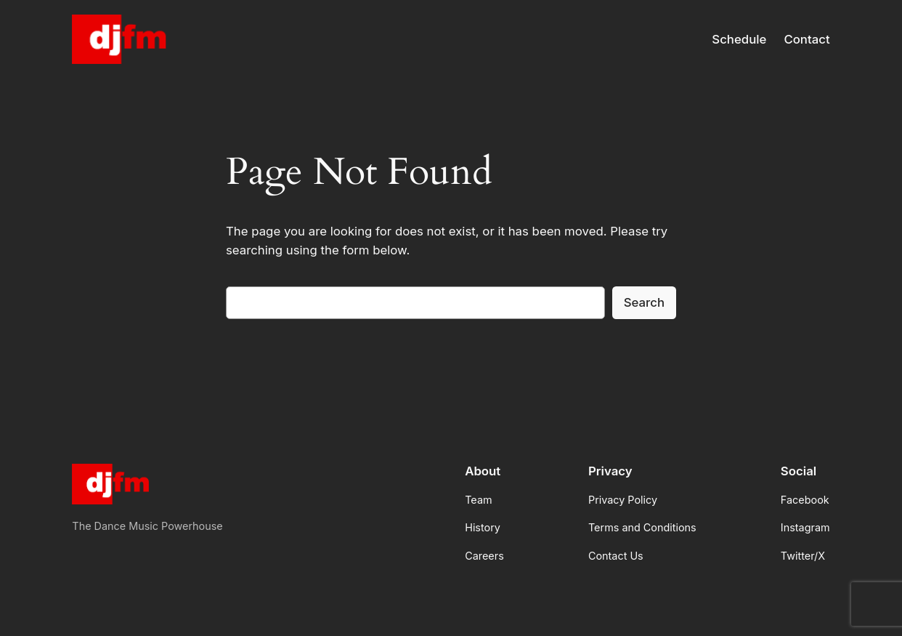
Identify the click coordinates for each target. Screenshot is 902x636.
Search (644, 302)
